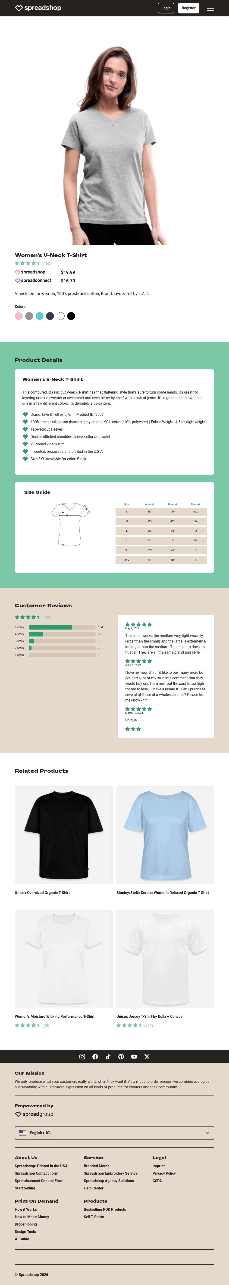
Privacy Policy (164, 1173)
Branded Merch (97, 1166)
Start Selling (25, 1188)
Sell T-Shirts (94, 1217)
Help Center (94, 1188)
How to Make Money (32, 1217)
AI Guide (22, 1239)
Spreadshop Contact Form (36, 1173)
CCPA (157, 1181)
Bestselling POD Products (105, 1209)
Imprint (159, 1166)
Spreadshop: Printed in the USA (41, 1166)
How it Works (26, 1209)
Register (189, 8)
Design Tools (25, 1231)
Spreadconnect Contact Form (39, 1181)
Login (166, 8)
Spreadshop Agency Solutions (109, 1181)
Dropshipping (26, 1224)
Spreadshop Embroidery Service (111, 1173)
